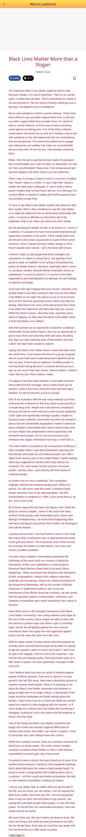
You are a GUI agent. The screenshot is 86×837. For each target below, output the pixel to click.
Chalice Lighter (17, 835)
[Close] (4, 4)
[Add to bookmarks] (74, 78)
